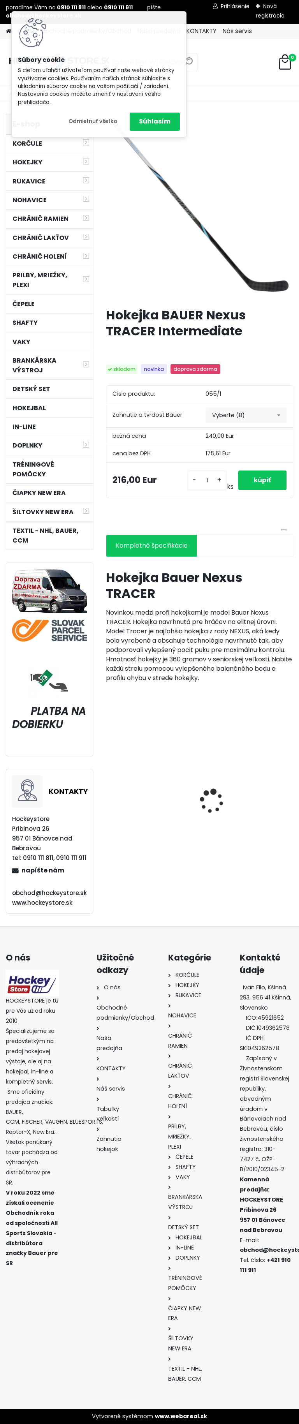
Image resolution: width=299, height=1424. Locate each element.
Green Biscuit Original (144, 812)
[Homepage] (8, 31)
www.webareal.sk (181, 1416)
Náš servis (237, 31)
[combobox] (246, 415)
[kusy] (206, 480)
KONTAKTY (201, 31)
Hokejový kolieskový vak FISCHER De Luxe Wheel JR (246, 814)
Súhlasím (155, 121)
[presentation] (110, 787)
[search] (188, 64)
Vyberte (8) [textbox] (228, 415)
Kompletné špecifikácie (152, 545)
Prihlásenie (235, 6)
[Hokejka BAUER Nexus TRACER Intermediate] (199, 207)
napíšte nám (42, 870)
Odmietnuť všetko (93, 121)
